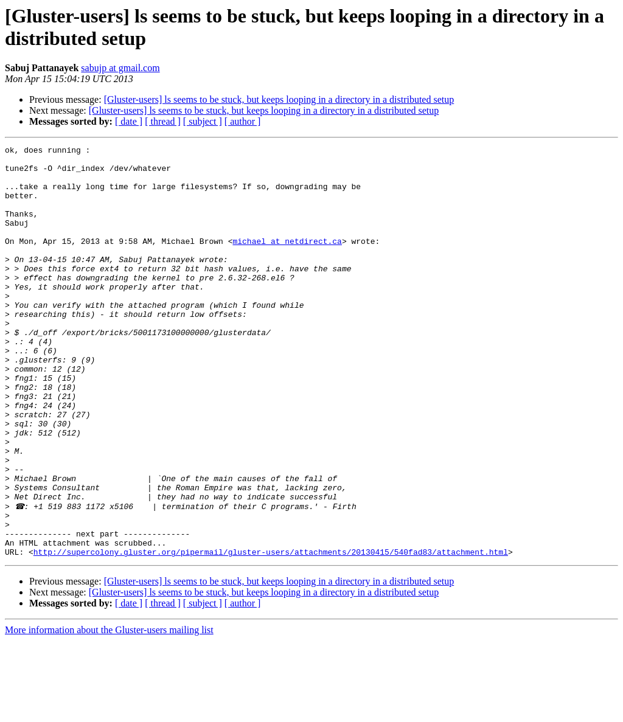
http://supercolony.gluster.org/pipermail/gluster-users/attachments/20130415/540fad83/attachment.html (270, 633)
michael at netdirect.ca (286, 260)
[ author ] (242, 121)
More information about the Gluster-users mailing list (109, 711)
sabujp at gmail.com (120, 68)
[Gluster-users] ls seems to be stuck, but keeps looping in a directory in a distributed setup (279, 99)
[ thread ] (163, 121)
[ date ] (128, 121)
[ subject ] (202, 121)
